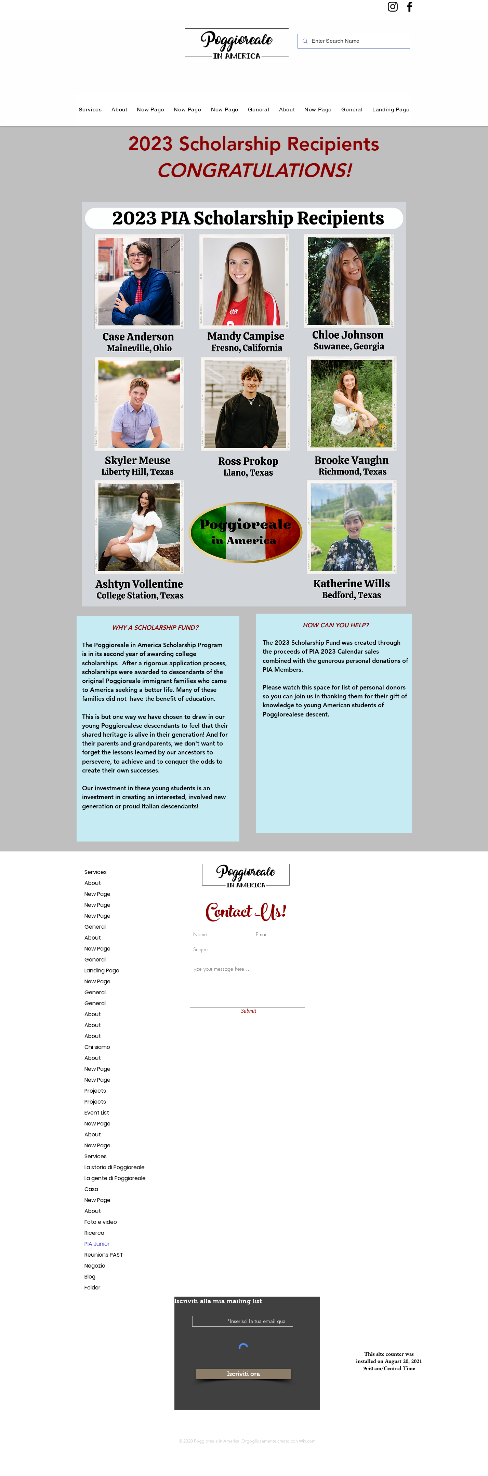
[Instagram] (392, 6)
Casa (91, 1189)
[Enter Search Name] (353, 41)
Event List (96, 1113)
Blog (89, 1277)
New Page (97, 894)
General (95, 927)
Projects (95, 1091)
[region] (158, 729)
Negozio (94, 1266)
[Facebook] (409, 6)
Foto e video (100, 1222)
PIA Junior (97, 1244)
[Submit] (248, 1011)
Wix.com (307, 1441)
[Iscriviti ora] (243, 1374)
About (92, 883)
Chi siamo (97, 1047)
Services (95, 872)
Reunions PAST (103, 1255)
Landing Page (101, 970)
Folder (92, 1288)
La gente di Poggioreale (108, 1178)
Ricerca (94, 1233)
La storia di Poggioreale (108, 1167)
